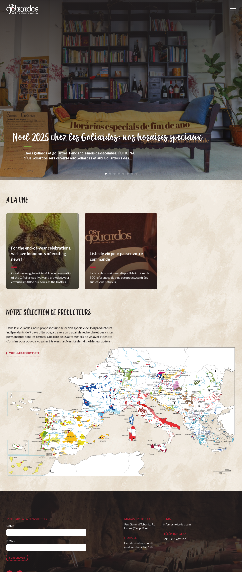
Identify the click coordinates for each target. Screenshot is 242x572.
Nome (10, 525)
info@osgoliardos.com (177, 524)
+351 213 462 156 (174, 539)
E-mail (10, 540)
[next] (235, 90)
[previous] (6, 90)
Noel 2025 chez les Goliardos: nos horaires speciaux (107, 137)
